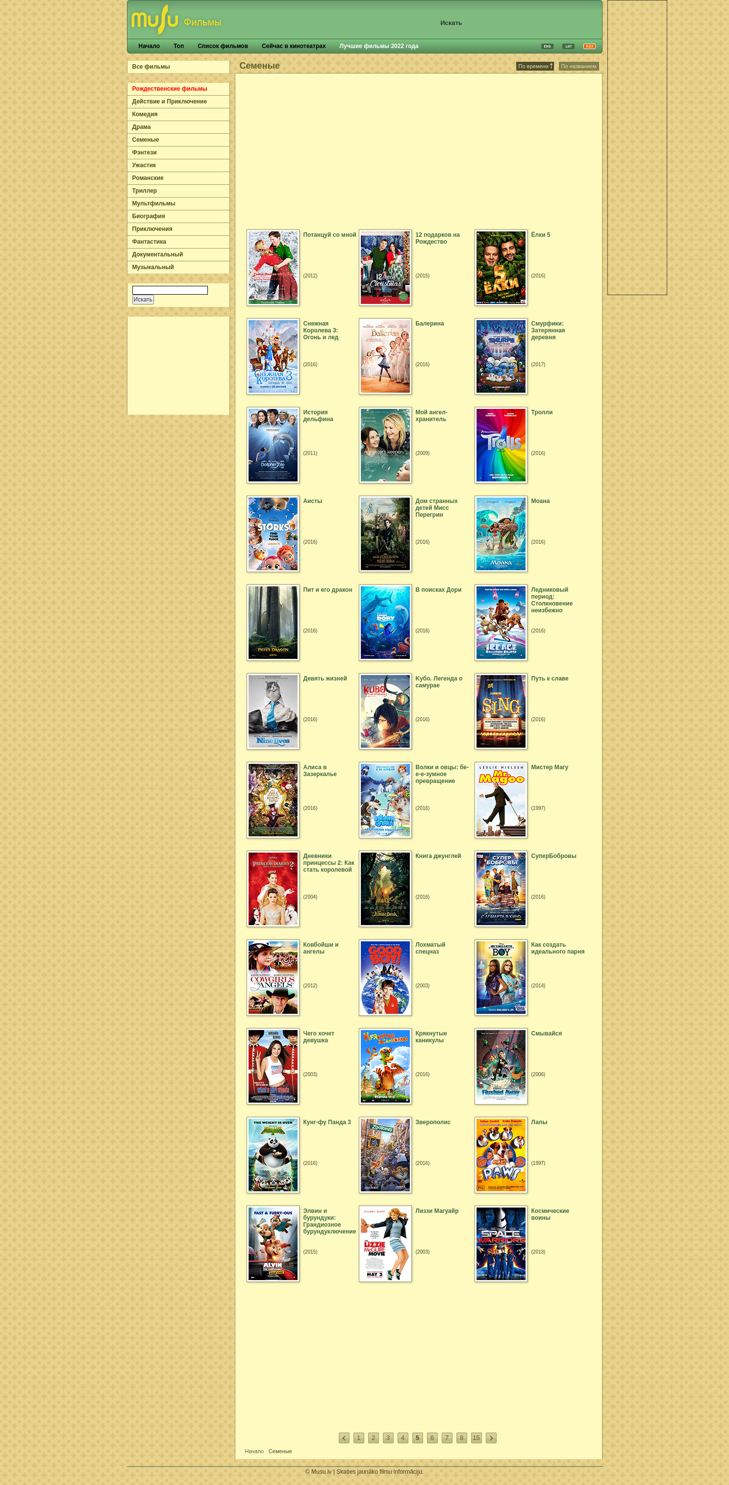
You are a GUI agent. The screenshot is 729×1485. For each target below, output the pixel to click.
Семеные (145, 139)
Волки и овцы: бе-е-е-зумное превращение (442, 774)
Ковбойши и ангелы (321, 948)
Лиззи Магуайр (437, 1211)
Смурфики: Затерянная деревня (548, 330)
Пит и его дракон (327, 589)
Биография (148, 216)
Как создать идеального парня (558, 948)
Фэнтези (144, 152)
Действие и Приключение (169, 101)
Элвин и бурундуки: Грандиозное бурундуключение (329, 1221)
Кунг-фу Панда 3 (327, 1122)
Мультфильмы (154, 203)
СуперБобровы (554, 856)
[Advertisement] (179, 366)
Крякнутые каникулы (431, 1037)
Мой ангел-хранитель (432, 416)
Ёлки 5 (541, 234)
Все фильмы (151, 66)
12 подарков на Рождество (438, 238)
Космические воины (550, 1214)
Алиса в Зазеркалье (320, 771)
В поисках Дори (439, 589)
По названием (579, 66)
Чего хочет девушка (318, 1037)
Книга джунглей (438, 856)
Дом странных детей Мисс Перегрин (437, 508)
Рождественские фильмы (169, 88)
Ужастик (144, 165)
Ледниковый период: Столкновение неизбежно (552, 600)
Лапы (539, 1122)
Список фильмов (223, 46)
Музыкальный (153, 267)
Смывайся (546, 1033)
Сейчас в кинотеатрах (294, 46)
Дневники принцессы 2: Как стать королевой (328, 863)
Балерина (430, 323)
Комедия (145, 114)
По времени (536, 66)
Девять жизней (325, 678)
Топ (179, 46)
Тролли (542, 412)
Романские (148, 178)
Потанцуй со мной (329, 234)
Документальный (157, 254)
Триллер (144, 190)
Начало (149, 46)
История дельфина (318, 416)
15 (476, 1437)
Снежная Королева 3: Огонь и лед (321, 330)
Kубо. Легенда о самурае (439, 682)
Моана (540, 501)
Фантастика (149, 241)
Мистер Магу (550, 767)
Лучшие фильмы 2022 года (379, 46)
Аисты (313, 501)
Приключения (152, 229)
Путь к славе (550, 678)
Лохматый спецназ (431, 948)
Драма (141, 127)
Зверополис (433, 1122)
